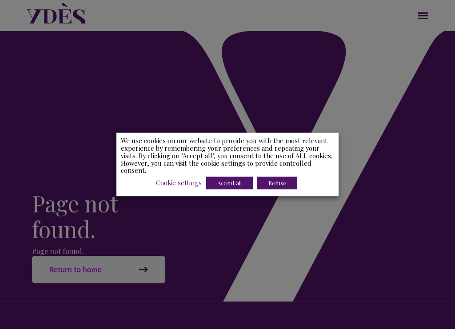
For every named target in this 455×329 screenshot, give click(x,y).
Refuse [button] (277, 183)
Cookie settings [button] (179, 183)
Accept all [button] (229, 183)
